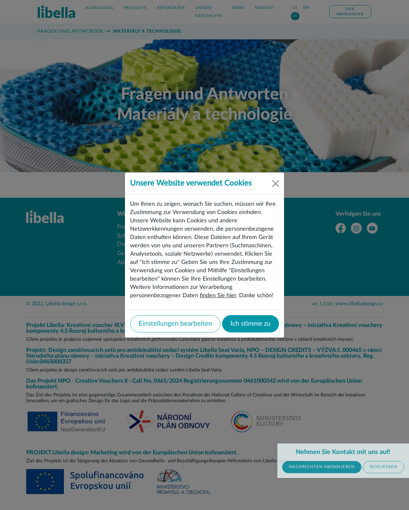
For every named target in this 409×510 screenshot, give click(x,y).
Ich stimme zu (250, 323)
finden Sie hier (218, 295)
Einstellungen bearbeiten (175, 323)
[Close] (276, 183)
